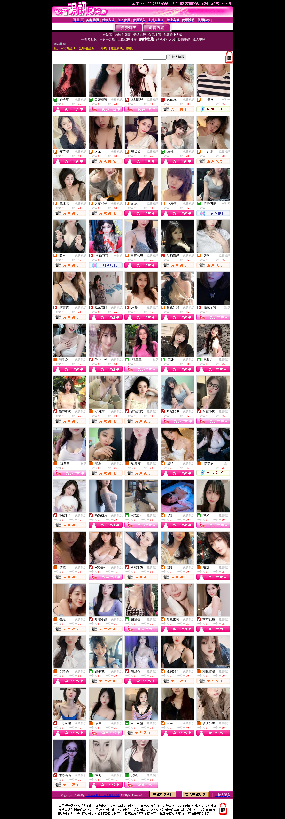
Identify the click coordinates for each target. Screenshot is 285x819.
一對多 (226, 203)
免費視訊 (80, 99)
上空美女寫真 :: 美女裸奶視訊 (102, 795)
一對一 (226, 99)
